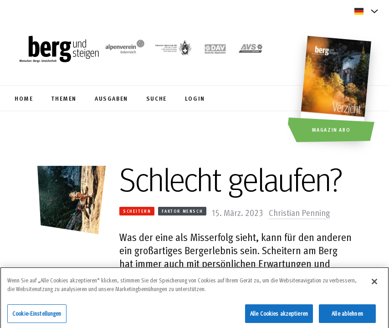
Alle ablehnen (347, 315)
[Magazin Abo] (336, 90)
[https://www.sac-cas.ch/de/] (173, 50)
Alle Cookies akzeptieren (279, 315)
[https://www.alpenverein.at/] (123, 50)
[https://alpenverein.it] (250, 49)
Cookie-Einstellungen (36, 315)
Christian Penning (299, 212)
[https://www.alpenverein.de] (215, 50)
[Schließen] (374, 284)
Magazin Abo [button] (331, 129)
